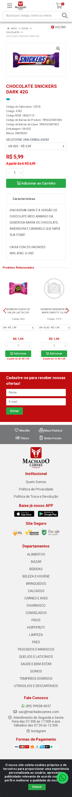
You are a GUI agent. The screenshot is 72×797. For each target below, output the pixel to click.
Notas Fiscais (50, 438)
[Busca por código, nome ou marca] (32, 15)
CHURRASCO (36, 605)
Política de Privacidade (36, 489)
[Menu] (9, 5)
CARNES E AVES (36, 598)
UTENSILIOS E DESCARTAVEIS (36, 686)
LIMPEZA (36, 635)
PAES (36, 642)
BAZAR (36, 562)
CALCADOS (36, 591)
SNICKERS (21, 133)
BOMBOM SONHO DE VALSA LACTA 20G (18, 311)
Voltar (58, 27)
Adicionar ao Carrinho (36, 183)
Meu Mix (22, 430)
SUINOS (36, 671)
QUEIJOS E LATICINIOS (36, 657)
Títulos (22, 438)
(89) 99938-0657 (36, 706)
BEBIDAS (36, 569)
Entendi (37, 786)
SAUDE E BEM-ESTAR (36, 664)
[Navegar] (5, 310)
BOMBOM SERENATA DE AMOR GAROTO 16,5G (54, 311)
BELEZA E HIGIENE (36, 576)
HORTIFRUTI (36, 627)
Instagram (36, 731)
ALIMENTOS (36, 554)
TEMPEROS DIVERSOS (36, 679)
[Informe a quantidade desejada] (14, 172)
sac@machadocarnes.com (36, 712)
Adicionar (18, 353)
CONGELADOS (36, 613)
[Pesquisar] (65, 15)
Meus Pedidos (50, 430)
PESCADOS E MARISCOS (36, 649)
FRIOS (36, 620)
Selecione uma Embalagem (27, 139)
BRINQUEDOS (36, 584)
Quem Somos (36, 482)
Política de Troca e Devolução (36, 496)
